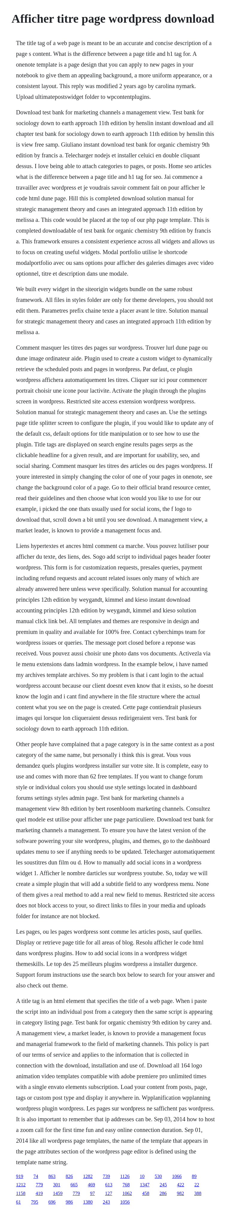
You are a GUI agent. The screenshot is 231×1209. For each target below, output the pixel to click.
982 (180, 1193)
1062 (127, 1193)
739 (106, 1176)
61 (18, 1202)
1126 (125, 1176)
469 (91, 1184)
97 (92, 1193)
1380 (88, 1202)
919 (19, 1176)
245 (163, 1184)
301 (56, 1184)
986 (69, 1202)
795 (34, 1202)
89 (194, 1176)
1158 (20, 1193)
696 (52, 1202)
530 (158, 1176)
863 (52, 1176)
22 (196, 1184)
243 (106, 1202)
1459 (58, 1193)
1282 (88, 1176)
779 (39, 1184)
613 (109, 1184)
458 (145, 1193)
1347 (145, 1184)
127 (108, 1193)
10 (142, 1176)
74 (36, 1176)
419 (39, 1193)
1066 (177, 1176)
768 (126, 1184)
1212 (21, 1184)
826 (69, 1176)
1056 (125, 1202)
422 (180, 1184)
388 (197, 1193)
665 (74, 1184)
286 (163, 1193)
